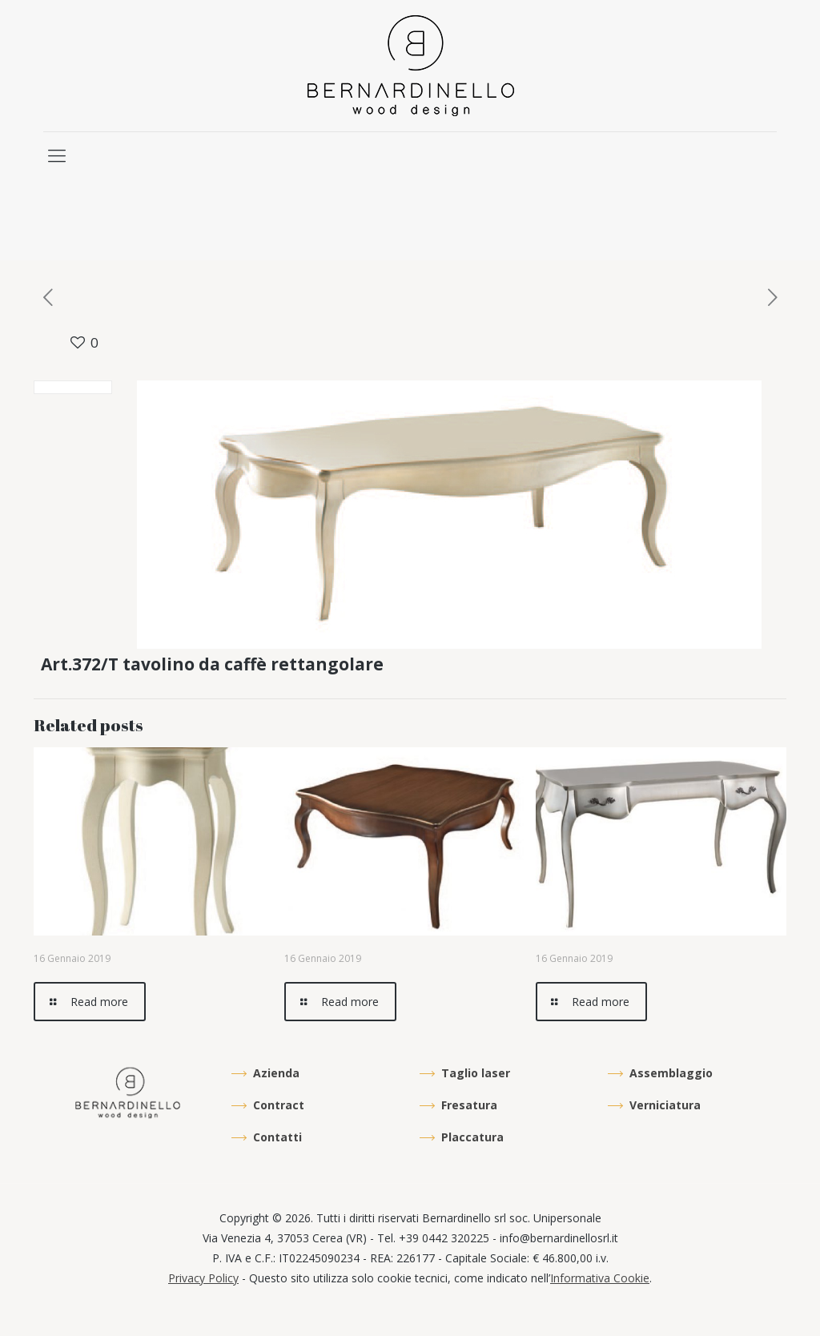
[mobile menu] (56, 154)
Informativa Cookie (599, 1278)
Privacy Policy (203, 1278)
